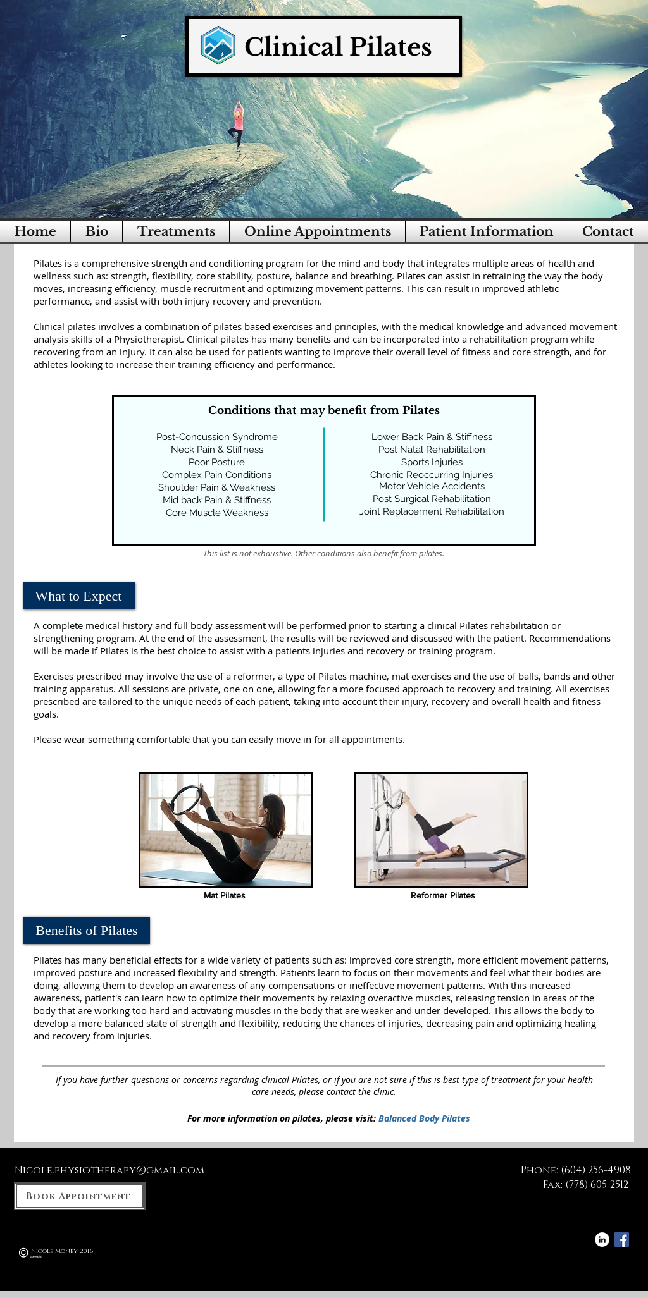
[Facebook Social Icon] (621, 1239)
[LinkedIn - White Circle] (602, 1239)
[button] (176, 231)
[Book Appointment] (80, 1196)
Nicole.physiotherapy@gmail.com (109, 1170)
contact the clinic (360, 1092)
